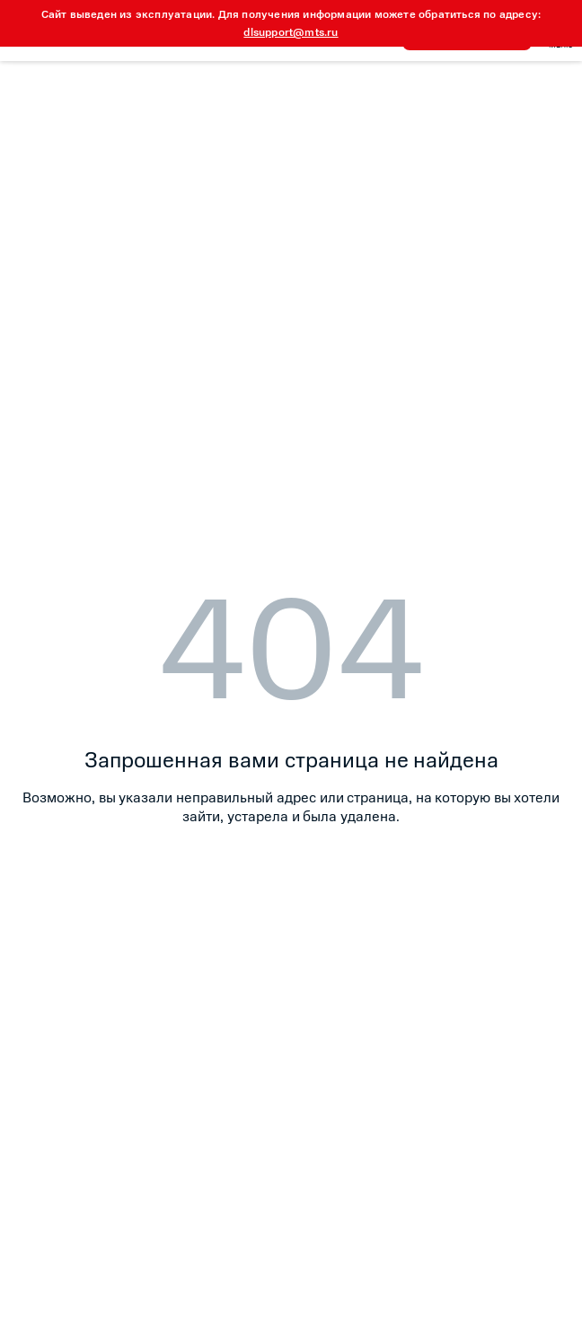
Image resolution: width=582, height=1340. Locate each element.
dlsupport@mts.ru (290, 32)
